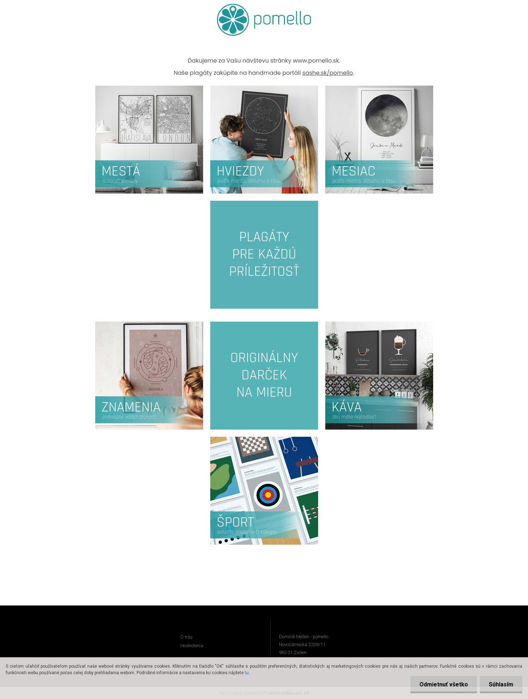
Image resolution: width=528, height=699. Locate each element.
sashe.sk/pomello (327, 73)
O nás (186, 637)
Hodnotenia (191, 645)
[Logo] (264, 20)
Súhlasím (501, 684)
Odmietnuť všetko (443, 684)
